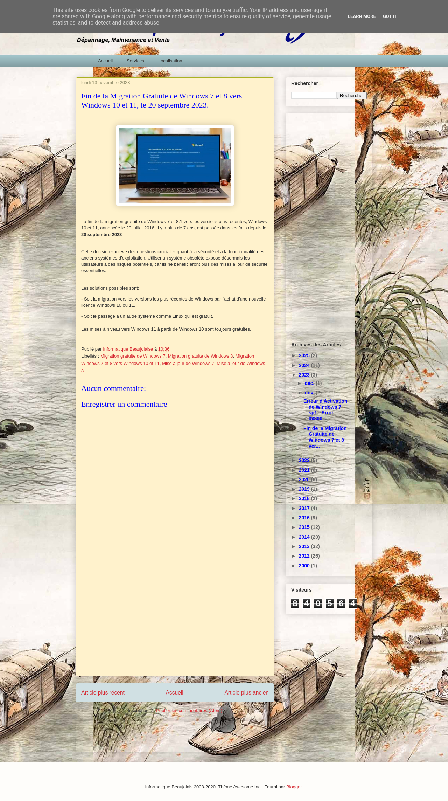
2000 (305, 565)
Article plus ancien (246, 693)
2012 (305, 556)
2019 (305, 489)
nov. (310, 392)
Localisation (170, 60)
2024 (305, 365)
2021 (305, 470)
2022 (305, 460)
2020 (305, 479)
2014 (305, 537)
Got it (390, 16)
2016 (305, 517)
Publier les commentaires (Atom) (189, 710)
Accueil (105, 60)
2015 (305, 527)
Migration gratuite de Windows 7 (133, 356)
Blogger (294, 786)
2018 (305, 498)
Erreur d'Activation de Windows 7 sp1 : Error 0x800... (325, 409)
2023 (305, 375)
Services (135, 60)
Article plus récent (103, 693)
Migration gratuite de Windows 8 (200, 356)
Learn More (362, 16)
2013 (305, 546)
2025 (305, 355)
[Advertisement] (175, 622)
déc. (310, 383)
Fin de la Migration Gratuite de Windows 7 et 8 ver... (325, 437)
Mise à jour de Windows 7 (188, 363)
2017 (305, 508)
